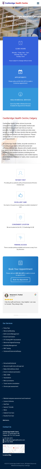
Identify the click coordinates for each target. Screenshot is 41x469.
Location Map (7, 455)
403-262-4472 (22, 81)
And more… (6, 420)
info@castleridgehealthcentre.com (14, 440)
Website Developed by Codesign (20, 465)
